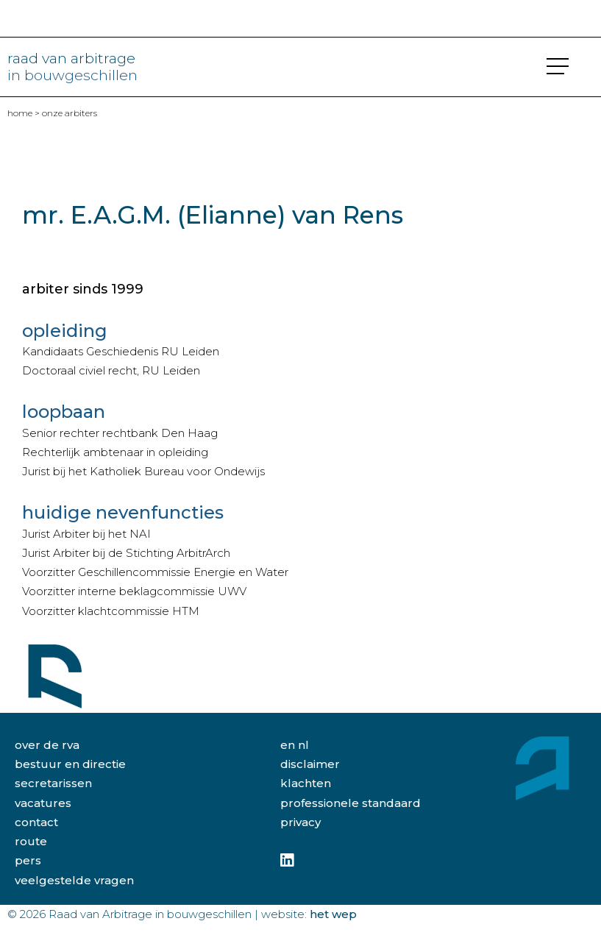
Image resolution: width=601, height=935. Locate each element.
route (31, 841)
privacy (300, 822)
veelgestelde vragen (74, 880)
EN (287, 745)
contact (36, 822)
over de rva (47, 745)
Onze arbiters (69, 112)
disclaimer (310, 764)
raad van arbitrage (72, 66)
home (19, 112)
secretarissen (53, 783)
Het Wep (333, 914)
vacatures (43, 803)
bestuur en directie (70, 764)
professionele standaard (350, 803)
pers (28, 860)
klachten (305, 783)
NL (303, 745)
